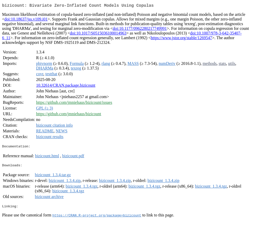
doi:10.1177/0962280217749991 (140, 29)
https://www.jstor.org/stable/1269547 (181, 39)
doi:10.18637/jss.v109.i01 (26, 20)
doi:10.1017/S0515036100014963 (98, 34)
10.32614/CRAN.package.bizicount (65, 86)
